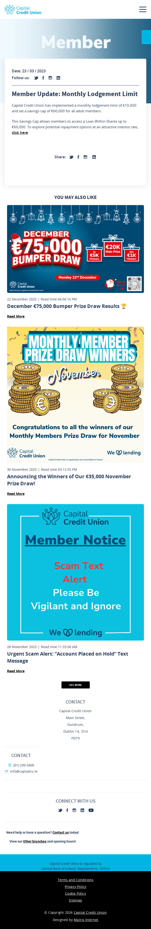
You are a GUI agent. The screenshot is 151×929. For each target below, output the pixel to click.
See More (75, 685)
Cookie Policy (75, 893)
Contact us (61, 832)
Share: (60, 156)
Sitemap (75, 900)
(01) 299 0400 (21, 765)
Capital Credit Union (90, 912)
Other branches (34, 841)
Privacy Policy (75, 886)
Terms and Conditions (76, 880)
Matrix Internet (86, 919)
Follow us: (21, 77)
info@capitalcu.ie (21, 771)
